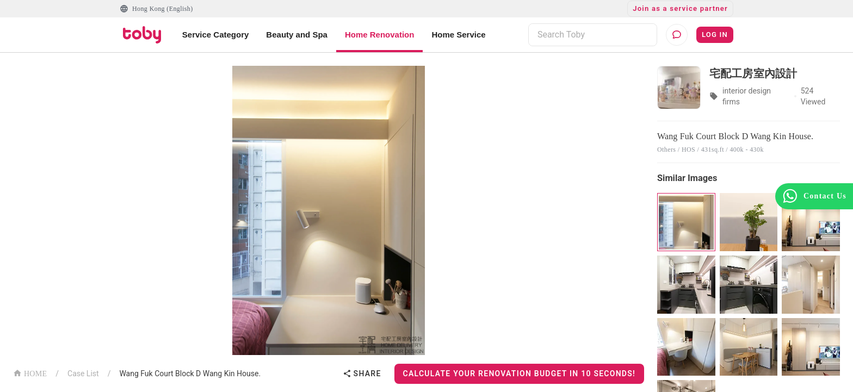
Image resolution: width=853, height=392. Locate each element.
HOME (30, 373)
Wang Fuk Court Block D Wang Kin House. (190, 373)
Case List (83, 373)
